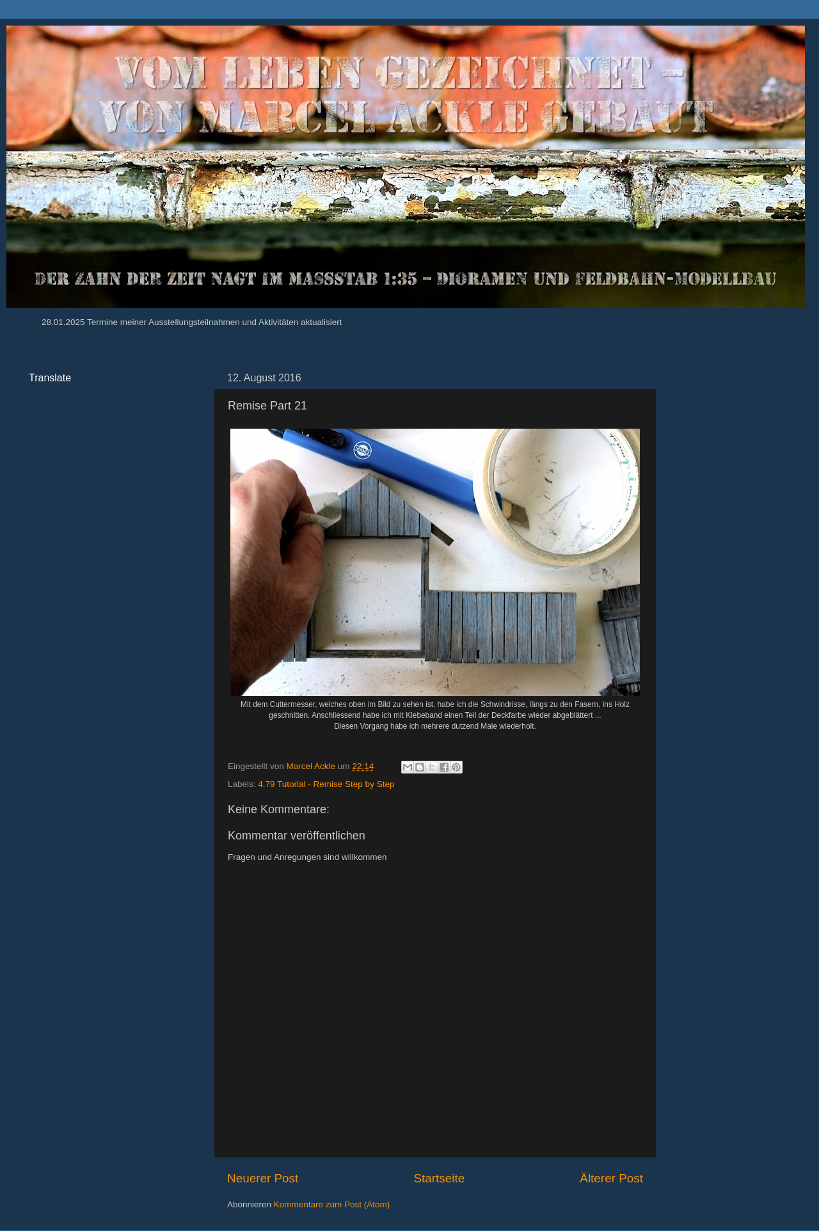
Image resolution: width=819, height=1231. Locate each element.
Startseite (439, 1178)
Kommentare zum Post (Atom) (332, 1204)
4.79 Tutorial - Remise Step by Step (326, 784)
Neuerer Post (262, 1178)
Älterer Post (611, 1178)
